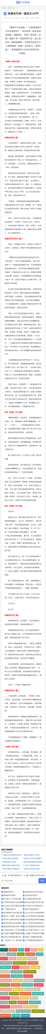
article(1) (21, 949)
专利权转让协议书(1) (16, 1006)
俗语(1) (40, 949)
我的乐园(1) (12, 958)
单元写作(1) (4, 949)
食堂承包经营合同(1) (38, 993)
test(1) (27, 949)
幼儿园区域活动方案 (33, 899)
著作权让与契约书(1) (35, 1002)
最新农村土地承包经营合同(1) (32, 989)
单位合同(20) (34, 998)
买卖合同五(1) (16, 1015)
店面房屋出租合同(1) (27, 984)
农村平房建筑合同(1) (16, 976)
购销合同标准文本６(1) (38, 1011)
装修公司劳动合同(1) (6, 989)
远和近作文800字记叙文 (34, 892)
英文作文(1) (21, 954)
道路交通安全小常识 (32, 855)
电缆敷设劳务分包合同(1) (20, 963)
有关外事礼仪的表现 (10, 858)
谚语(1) (3, 954)
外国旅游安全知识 (9, 862)
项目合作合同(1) (5, 984)
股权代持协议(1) (35, 967)
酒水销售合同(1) (5, 971)
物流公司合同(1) (5, 998)
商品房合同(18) (24, 998)
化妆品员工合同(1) (18, 989)
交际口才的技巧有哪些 (32, 858)
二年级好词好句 (9, 909)
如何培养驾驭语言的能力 (33, 862)
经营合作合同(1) (14, 993)
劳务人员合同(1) (38, 984)
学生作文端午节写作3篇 (34, 902)
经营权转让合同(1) (39, 980)
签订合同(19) (13, 1002)
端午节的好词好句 (32, 909)
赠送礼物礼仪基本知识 (11, 865)
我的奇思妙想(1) (11, 954)
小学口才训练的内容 (32, 865)
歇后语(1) (34, 949)
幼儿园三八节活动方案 (12, 899)
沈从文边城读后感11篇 (12, 937)
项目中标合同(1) (5, 976)
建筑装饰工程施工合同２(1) (23, 1011)
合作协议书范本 (31, 895)
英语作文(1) (4, 958)
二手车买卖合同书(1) (16, 971)
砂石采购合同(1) (15, 984)
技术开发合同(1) (25, 967)
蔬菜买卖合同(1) (17, 980)
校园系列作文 (8, 892)
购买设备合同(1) (28, 980)
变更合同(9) (4, 1002)
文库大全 (11, 8)
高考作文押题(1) (30, 954)
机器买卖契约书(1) (5, 1015)
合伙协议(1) (15, 967)
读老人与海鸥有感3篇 (33, 937)
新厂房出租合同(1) (33, 963)
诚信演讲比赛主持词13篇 (13, 926)
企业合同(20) (4, 993)
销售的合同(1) (15, 998)
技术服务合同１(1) (23, 1002)
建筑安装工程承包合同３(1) (30, 1006)
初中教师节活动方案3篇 (12, 913)
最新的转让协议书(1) (25, 993)
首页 (3, 8)
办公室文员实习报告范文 (13, 906)
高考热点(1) (39, 954)
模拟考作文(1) (13, 949)
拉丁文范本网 (17, 1020)
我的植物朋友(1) (22, 958)
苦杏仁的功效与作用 (32, 869)
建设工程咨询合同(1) (6, 980)
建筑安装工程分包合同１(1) (7, 1011)
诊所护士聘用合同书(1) (29, 971)
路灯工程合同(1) (28, 976)
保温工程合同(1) (32, 958)
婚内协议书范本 (9, 895)
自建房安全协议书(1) (6, 963)
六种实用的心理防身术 (11, 869)
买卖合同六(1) (25, 1015)
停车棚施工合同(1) (5, 967)
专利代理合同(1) (5, 1006)
